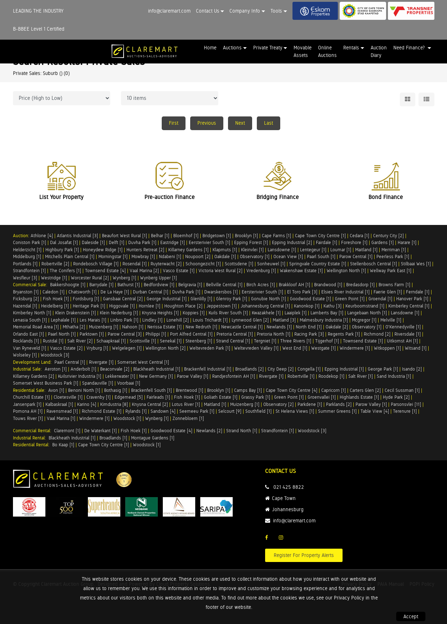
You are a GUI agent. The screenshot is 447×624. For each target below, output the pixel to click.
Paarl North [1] (62, 334)
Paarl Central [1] (69, 362)
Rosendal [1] (134, 263)
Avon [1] (56, 390)
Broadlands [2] (249, 369)
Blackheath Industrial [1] (156, 369)
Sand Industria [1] (394, 376)
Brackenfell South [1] (151, 390)
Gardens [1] (382, 242)
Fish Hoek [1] (56, 298)
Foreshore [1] (354, 242)
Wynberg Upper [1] (158, 277)
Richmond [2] (377, 334)
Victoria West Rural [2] (220, 270)
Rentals (351, 47)
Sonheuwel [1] (271, 263)
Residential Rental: (32, 444)
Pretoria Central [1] (234, 334)
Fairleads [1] (158, 397)
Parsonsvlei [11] (406, 404)
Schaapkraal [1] (111, 341)
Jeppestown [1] (221, 306)
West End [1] (294, 348)
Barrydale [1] (101, 284)
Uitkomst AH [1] (402, 341)
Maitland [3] (284, 320)
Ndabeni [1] (170, 256)
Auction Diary (379, 51)
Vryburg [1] (97, 348)
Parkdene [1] (310, 404)
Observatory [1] (254, 256)
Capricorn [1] (333, 390)
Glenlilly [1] (201, 298)
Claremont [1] (67, 430)
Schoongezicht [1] (203, 263)
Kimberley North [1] (32, 312)
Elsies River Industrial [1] (345, 292)
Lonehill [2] (177, 320)
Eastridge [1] (172, 242)
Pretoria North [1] (273, 334)
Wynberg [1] (124, 277)
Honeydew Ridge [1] (102, 249)
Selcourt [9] (229, 411)
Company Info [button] (244, 11)
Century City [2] (388, 235)
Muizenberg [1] (103, 326)
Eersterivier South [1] (209, 242)
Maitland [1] (366, 249)
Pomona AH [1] (28, 411)
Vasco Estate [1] (179, 270)
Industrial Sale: (29, 369)
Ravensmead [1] (62, 411)
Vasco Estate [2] (66, 348)
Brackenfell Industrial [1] (207, 369)
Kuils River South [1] (228, 312)
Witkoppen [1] (387, 348)
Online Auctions (327, 51)
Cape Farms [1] (276, 235)
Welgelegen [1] (127, 348)
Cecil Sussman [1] (402, 390)
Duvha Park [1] (142, 242)
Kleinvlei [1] (252, 249)
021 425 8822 (288, 487)
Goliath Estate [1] (220, 397)
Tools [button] (276, 11)
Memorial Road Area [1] (36, 326)
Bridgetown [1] (216, 235)
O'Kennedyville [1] (403, 326)
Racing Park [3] (309, 334)
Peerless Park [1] (392, 256)
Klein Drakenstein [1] (75, 312)
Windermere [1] (355, 348)
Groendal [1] (380, 298)
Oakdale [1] (225, 256)
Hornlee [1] (149, 306)
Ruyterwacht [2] (166, 263)
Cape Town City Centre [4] (291, 390)
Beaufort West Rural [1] (124, 235)
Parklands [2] (339, 404)
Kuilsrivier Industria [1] (79, 376)
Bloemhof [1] (185, 235)
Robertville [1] (300, 376)
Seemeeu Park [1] (196, 411)
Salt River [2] (80, 341)
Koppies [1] (194, 312)
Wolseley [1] (25, 355)
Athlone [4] (42, 235)
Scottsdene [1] (239, 263)
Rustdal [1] (53, 341)
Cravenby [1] (98, 397)
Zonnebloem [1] (188, 418)
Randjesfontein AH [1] (233, 376)
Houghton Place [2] (183, 306)
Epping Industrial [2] (292, 242)
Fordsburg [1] (86, 298)
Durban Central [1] (150, 292)
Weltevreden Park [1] (209, 348)
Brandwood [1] (328, 284)
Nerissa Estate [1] (164, 326)
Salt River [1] (360, 376)
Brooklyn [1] (246, 235)
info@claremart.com (169, 11)
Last (268, 123)
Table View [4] (375, 411)
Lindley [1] (152, 320)
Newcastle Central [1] (242, 326)
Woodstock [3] (55, 355)
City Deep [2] (281, 369)
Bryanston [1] (26, 292)
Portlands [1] (25, 263)
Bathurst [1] (128, 284)
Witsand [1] (415, 348)
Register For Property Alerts (304, 555)
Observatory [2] (278, 404)
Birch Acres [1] (260, 284)
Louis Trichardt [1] (210, 320)
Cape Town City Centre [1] (320, 235)
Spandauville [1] (97, 383)
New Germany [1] (156, 376)
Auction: (22, 235)
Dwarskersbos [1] (221, 292)
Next (240, 123)
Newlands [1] (279, 326)
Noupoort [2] (197, 256)
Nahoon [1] (132, 326)
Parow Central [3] (125, 334)
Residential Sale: (30, 390)
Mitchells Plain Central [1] (69, 256)
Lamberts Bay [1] (326, 312)
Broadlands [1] (113, 438)
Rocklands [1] (26, 341)
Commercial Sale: (31, 284)
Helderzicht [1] (27, 249)
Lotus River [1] (186, 404)
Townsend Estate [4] (105, 270)
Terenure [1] (405, 411)
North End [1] (309, 326)
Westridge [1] (54, 277)
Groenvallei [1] (322, 397)
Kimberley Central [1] (408, 306)
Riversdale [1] (407, 334)
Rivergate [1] (101, 362)
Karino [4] (86, 404)
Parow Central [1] (355, 256)
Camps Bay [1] (248, 390)
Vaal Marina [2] (144, 270)
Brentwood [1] (189, 390)
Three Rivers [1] (295, 341)
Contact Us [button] (207, 11)
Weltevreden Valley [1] (256, 348)
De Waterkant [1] (100, 430)
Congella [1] (309, 369)
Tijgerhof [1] (327, 341)
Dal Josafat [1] (64, 242)
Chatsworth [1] (82, 292)
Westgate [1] (323, 348)
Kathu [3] (332, 306)
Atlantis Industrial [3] (77, 235)
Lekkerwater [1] (120, 376)
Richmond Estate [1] (101, 411)
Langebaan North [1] (367, 312)
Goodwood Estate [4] (171, 430)
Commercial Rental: (33, 430)
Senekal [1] (171, 341)
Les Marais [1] (93, 320)
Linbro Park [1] (124, 320)
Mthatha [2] (74, 326)
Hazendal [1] (25, 306)
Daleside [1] (93, 242)
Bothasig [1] (115, 390)
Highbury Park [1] (62, 249)
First (173, 123)
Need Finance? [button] (409, 47)
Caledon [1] (53, 292)
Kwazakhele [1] (266, 312)
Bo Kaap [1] (63, 444)
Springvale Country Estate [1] (317, 263)
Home (210, 47)
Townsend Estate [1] (363, 341)
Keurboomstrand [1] (364, 306)
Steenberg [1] (198, 341)
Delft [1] (116, 242)
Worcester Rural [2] (90, 277)
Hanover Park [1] (412, 298)
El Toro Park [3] (302, 292)
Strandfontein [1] (29, 270)
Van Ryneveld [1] (29, 348)
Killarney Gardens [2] (33, 376)
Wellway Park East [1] (390, 270)
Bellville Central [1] (224, 284)
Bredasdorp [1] (360, 284)
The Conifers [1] (65, 270)
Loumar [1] (340, 249)
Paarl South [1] (321, 256)
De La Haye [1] (114, 292)
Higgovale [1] (122, 306)
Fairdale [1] (326, 242)
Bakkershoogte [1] (67, 284)
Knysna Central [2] (150, 404)
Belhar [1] (160, 235)
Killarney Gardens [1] (188, 249)
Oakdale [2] (337, 326)
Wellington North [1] (346, 270)
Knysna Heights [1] (160, 312)
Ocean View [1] (288, 256)
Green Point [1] (350, 298)
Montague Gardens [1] (152, 438)
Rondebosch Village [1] (96, 263)
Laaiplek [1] (296, 312)
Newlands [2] (209, 430)
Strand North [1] (241, 430)
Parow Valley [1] (192, 376)
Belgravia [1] (190, 284)
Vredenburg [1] (261, 270)
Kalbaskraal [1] (59, 404)
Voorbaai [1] (128, 383)
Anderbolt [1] (83, 369)
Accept (410, 616)
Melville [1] (390, 320)
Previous (206, 123)
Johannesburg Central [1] (265, 306)
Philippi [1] (156, 334)
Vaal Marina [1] (61, 418)
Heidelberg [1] (55, 306)
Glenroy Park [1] (231, 298)
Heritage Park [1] (89, 306)
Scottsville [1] (143, 341)
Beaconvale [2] (114, 369)
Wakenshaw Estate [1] (301, 270)
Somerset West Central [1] (143, 362)
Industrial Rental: (31, 438)
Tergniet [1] (265, 341)
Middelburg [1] (27, 256)
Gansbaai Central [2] (123, 298)
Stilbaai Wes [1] (416, 263)
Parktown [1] (92, 334)
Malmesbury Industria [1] (324, 320)
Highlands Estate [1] (359, 397)
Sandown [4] (163, 411)
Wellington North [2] (165, 348)
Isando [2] (412, 369)
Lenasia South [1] (30, 320)
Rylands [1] (136, 411)
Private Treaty (267, 47)
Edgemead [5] (129, 397)
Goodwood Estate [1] (310, 298)
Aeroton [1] (56, 369)
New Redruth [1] (201, 326)
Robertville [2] (55, 263)
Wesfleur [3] (25, 277)
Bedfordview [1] (159, 284)
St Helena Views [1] (295, 411)
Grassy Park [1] (255, 397)
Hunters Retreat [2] (145, 249)
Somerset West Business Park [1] (45, 383)
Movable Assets (303, 51)
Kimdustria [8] (114, 404)
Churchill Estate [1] (31, 397)
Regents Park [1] (344, 334)
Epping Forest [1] (251, 242)
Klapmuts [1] (225, 249)
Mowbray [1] (143, 256)
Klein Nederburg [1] (119, 312)
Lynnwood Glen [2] (250, 320)
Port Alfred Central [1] (191, 334)
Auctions (232, 47)
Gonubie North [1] (268, 298)
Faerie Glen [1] (388, 292)
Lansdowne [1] (282, 249)
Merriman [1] (393, 249)
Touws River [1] (28, 418)
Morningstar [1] (113, 256)
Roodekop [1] (331, 376)
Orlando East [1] (28, 334)
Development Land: (33, 362)
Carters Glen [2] (365, 390)
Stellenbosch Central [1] (373, 263)
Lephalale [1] (63, 320)
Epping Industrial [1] (344, 369)
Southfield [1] (258, 411)
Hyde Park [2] (396, 397)
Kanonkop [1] (306, 306)
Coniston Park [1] (29, 242)
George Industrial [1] (167, 298)
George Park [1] (383, 369)
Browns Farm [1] (394, 284)
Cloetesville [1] (68, 397)
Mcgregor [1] (364, 320)
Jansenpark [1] (27, 404)
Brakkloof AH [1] (294, 284)
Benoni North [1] (84, 390)
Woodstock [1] (127, 418)
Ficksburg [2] (26, 298)
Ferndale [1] (417, 292)
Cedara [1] (359, 235)
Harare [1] (407, 242)
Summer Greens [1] (337, 411)
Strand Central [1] (233, 341)
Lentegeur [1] (313, 249)
